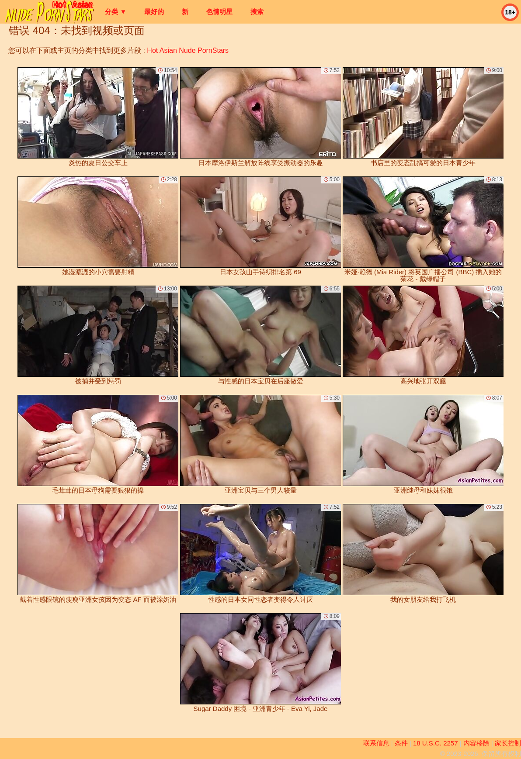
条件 (401, 743)
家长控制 (508, 743)
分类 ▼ (115, 11)
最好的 (154, 11)
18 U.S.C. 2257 (435, 743)
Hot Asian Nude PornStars (188, 50)
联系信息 (376, 743)
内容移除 (476, 743)
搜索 (257, 11)
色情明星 (219, 11)
